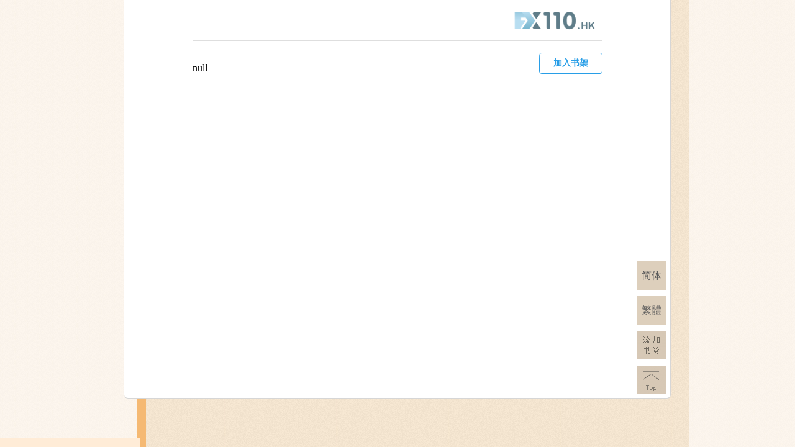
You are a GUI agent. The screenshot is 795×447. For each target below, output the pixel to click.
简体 (651, 275)
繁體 (651, 310)
